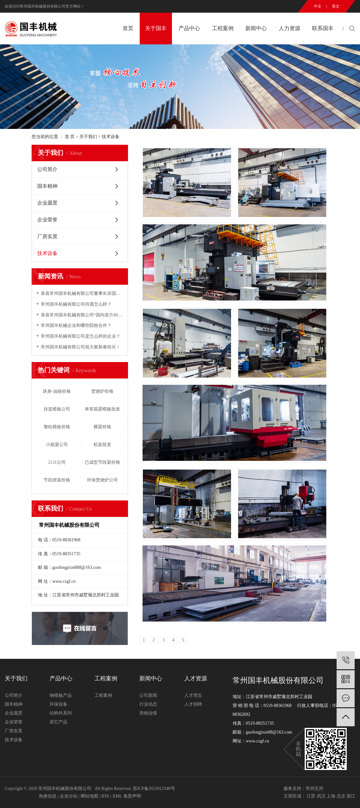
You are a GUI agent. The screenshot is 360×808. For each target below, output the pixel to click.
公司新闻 (148, 695)
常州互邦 (314, 788)
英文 (335, 6)
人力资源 (289, 28)
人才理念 (193, 695)
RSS (105, 796)
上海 (330, 796)
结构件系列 (61, 713)
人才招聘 (193, 704)
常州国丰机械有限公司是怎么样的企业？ (80, 336)
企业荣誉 (47, 219)
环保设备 (58, 704)
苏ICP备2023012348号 (154, 788)
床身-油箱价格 (57, 391)
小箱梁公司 (57, 444)
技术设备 (47, 253)
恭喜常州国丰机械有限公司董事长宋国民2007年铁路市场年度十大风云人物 (82, 293)
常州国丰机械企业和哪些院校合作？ (76, 325)
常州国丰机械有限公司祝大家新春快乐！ (80, 347)
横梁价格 (102, 426)
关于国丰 (156, 28)
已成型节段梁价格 (102, 462)
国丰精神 (47, 186)
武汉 (321, 796)
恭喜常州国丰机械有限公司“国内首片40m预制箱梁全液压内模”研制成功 (82, 315)
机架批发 (102, 444)
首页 (128, 28)
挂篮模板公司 (57, 409)
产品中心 (189, 28)
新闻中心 (256, 28)
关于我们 (88, 136)
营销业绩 (148, 713)
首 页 (70, 136)
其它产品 (58, 722)
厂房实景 (47, 236)
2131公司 (57, 462)
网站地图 (89, 796)
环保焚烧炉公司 (102, 480)
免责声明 (132, 796)
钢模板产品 (61, 695)
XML (117, 796)
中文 (317, 6)
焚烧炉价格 (102, 391)
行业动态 (148, 704)
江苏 (311, 796)
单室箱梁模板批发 (102, 409)
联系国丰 (322, 28)
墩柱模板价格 (57, 426)
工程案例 (223, 28)
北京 (341, 796)
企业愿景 (47, 203)
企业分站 (68, 796)
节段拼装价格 (57, 480)
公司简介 (47, 169)
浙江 (350, 796)
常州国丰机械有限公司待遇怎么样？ (76, 304)
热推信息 (48, 796)
